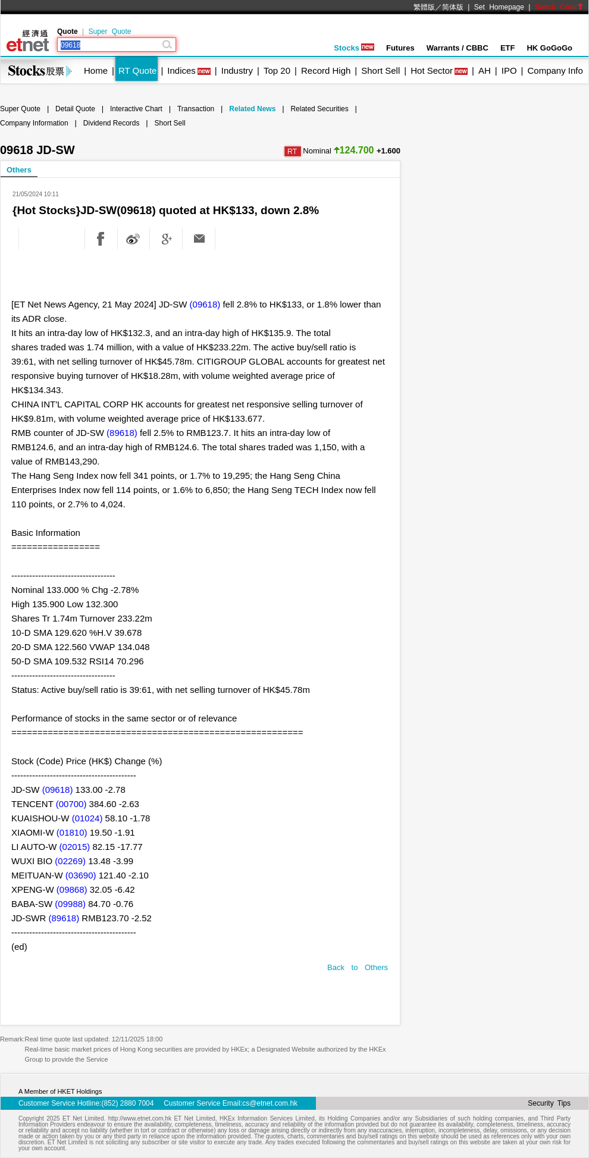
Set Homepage (499, 7)
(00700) (71, 804)
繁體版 (424, 7)
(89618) (121, 433)
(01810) (72, 832)
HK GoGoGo (549, 47)
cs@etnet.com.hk (269, 1103)
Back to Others (357, 967)
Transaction (195, 109)
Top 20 (277, 70)
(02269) (70, 861)
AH (484, 70)
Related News (252, 109)
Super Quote (109, 31)
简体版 (452, 7)
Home (96, 70)
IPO (509, 70)
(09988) (70, 904)
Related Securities (319, 109)
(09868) (72, 889)
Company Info (554, 70)
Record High (325, 70)
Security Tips (549, 1103)
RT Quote (137, 70)
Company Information (34, 123)
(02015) (74, 847)
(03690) (80, 875)
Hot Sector (432, 70)
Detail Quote (75, 109)
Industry (237, 70)
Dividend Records (111, 123)
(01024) (87, 818)
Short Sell (380, 70)
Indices (181, 70)
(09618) (205, 304)
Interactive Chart (136, 109)
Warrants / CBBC (457, 47)
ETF (507, 47)
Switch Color (559, 7)
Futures (400, 47)
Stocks (354, 47)
